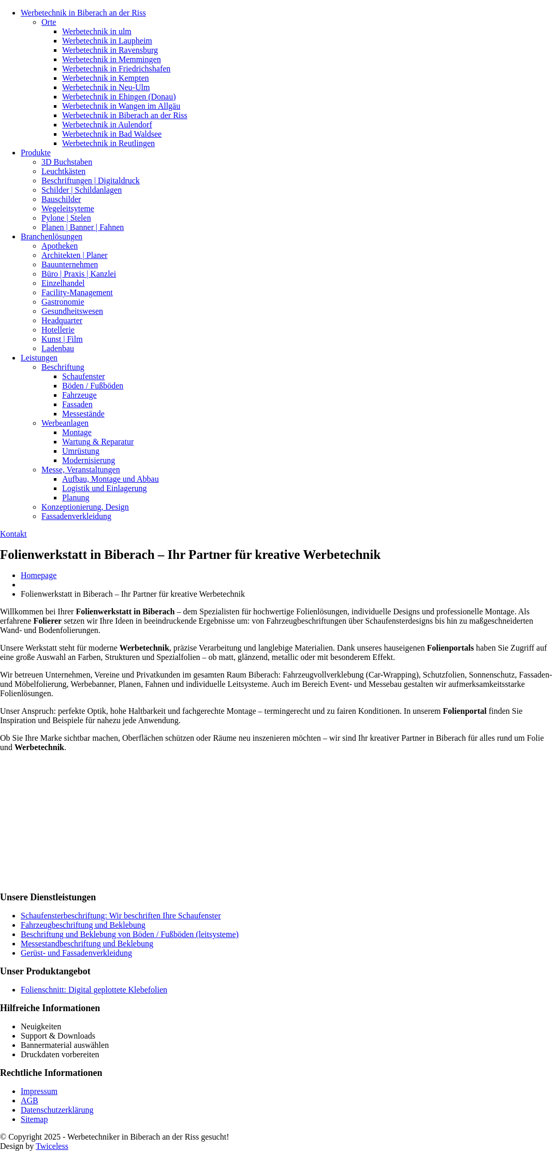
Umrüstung (80, 451)
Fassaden (77, 404)
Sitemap (34, 1119)
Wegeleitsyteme (67, 208)
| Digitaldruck (90, 180)
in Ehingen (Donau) (119, 96)
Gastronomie (62, 301)
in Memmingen (111, 59)
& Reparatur (98, 441)
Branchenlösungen (51, 236)
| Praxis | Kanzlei (78, 273)
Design (85, 506)
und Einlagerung (104, 488)
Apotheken (59, 245)
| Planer (74, 255)
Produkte (36, 152)
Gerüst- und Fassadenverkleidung (76, 952)
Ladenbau (57, 348)
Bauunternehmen (69, 264)
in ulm (97, 31)
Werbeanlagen (65, 423)
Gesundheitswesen (72, 311)
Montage (77, 432)
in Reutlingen (108, 143)
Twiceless (52, 1146)
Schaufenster (83, 376)
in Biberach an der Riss (83, 12)
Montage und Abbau (110, 478)
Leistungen (39, 357)
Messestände (83, 413)
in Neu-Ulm (106, 87)
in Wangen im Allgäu (121, 106)
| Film (62, 339)
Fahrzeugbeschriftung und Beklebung (83, 924)
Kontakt (13, 533)
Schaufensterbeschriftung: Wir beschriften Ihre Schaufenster (121, 915)
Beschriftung (62, 367)
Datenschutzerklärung (57, 1109)
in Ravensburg (110, 50)
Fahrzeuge (79, 395)
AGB (29, 1100)
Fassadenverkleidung (76, 516)
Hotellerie (58, 329)
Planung (75, 497)
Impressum (39, 1091)
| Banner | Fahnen (82, 227)
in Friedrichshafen (116, 68)
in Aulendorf (107, 124)
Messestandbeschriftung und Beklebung (87, 943)
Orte (48, 22)
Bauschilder (61, 199)
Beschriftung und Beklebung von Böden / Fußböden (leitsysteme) (130, 934)
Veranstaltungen (80, 469)
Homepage (38, 575)
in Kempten (105, 78)
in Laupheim (107, 40)
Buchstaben (66, 161)
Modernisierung (88, 460)
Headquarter (61, 320)
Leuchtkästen (63, 171)
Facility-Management (77, 292)
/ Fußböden (92, 385)
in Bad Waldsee (112, 134)
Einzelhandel (63, 283)
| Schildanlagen (81, 189)
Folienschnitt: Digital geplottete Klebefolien (94, 989)
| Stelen (66, 217)
